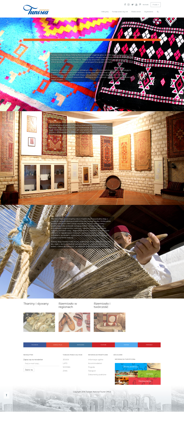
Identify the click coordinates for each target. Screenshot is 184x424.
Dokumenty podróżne (97, 375)
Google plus (57, 345)
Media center (136, 12)
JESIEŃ (66, 360)
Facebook (34, 345)
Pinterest (149, 345)
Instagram (80, 345)
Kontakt (146, 5)
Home (127, 35)
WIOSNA (66, 367)
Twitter (126, 345)
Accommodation (95, 363)
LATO (65, 363)
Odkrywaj (104, 12)
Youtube (103, 345)
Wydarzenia (148, 12)
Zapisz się (29, 370)
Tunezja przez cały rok (120, 12)
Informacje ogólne (95, 360)
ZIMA (65, 371)
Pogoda (91, 367)
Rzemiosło (135, 35)
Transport (92, 371)
